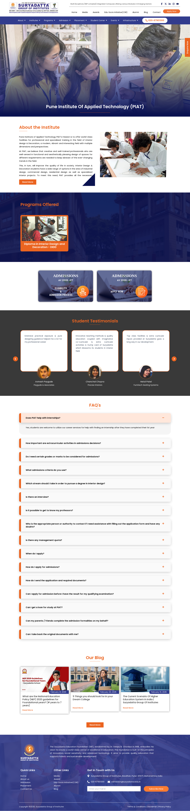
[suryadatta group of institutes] (33, 7)
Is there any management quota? (44, 539)
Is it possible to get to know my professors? (49, 510)
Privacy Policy (164, 806)
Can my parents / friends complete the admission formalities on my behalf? (67, 620)
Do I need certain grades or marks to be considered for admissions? (63, 456)
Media (85, 12)
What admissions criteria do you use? (46, 469)
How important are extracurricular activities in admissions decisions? (63, 442)
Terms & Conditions (136, 806)
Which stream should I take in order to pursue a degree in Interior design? (65, 483)
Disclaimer (152, 806)
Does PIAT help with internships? (43, 417)
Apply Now (171, 11)
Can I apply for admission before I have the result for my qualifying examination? (70, 593)
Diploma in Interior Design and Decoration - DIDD (44, 237)
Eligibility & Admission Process (60, 300)
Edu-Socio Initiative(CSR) (115, 12)
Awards (96, 12)
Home (74, 12)
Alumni (135, 12)
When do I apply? (35, 553)
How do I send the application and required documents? (56, 580)
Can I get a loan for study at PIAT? (44, 607)
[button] (166, 358)
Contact (157, 12)
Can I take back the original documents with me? (52, 633)
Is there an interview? (37, 496)
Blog (146, 12)
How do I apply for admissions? (43, 566)
